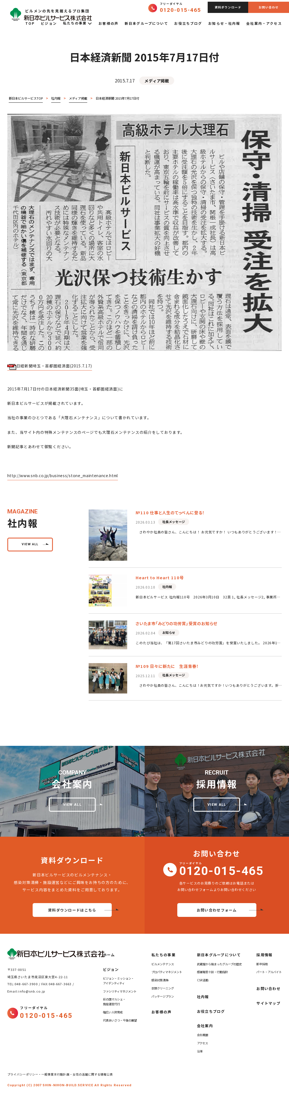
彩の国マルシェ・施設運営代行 (114, 1001)
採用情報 (264, 954)
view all (30, 544)
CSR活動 (202, 980)
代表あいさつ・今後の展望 (120, 1020)
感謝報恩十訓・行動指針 (212, 972)
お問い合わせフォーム (217, 910)
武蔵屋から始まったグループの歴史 (219, 964)
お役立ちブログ (188, 23)
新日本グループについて (146, 23)
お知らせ (168, 632)
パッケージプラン (162, 996)
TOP (30, 23)
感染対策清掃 (159, 980)
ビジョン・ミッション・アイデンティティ (118, 980)
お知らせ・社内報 (224, 23)
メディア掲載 (156, 81)
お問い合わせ (269, 7)
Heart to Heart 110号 (159, 577)
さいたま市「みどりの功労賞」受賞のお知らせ (176, 623)
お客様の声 (108, 23)
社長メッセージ (173, 521)
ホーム (109, 954)
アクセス (202, 1043)
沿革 (200, 1051)
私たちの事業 (78, 23)
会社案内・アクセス (264, 23)
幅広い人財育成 (113, 1012)
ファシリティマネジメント (119, 991)
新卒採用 (262, 964)
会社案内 (205, 1025)
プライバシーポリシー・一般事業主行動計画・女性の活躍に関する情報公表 (61, 1074)
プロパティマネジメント (166, 972)
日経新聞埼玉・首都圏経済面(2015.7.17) (49, 366)
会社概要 (202, 1035)
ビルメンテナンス (162, 964)
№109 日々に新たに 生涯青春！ (167, 666)
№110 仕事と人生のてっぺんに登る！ (170, 512)
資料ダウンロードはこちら (72, 910)
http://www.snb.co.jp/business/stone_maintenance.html (62, 475)
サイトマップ (268, 1003)
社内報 (167, 586)
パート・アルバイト (269, 972)
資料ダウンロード (228, 7)
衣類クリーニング (162, 988)
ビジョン (49, 23)
